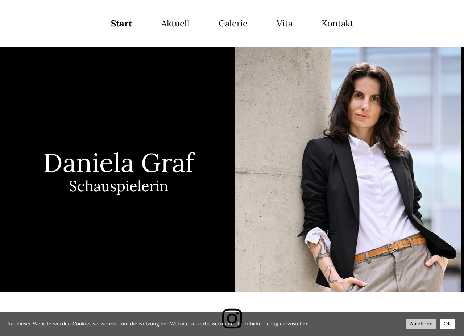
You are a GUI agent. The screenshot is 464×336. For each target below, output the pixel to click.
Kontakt (337, 23)
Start (121, 23)
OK (447, 323)
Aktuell (175, 23)
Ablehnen (421, 323)
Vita (285, 23)
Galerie (233, 23)
